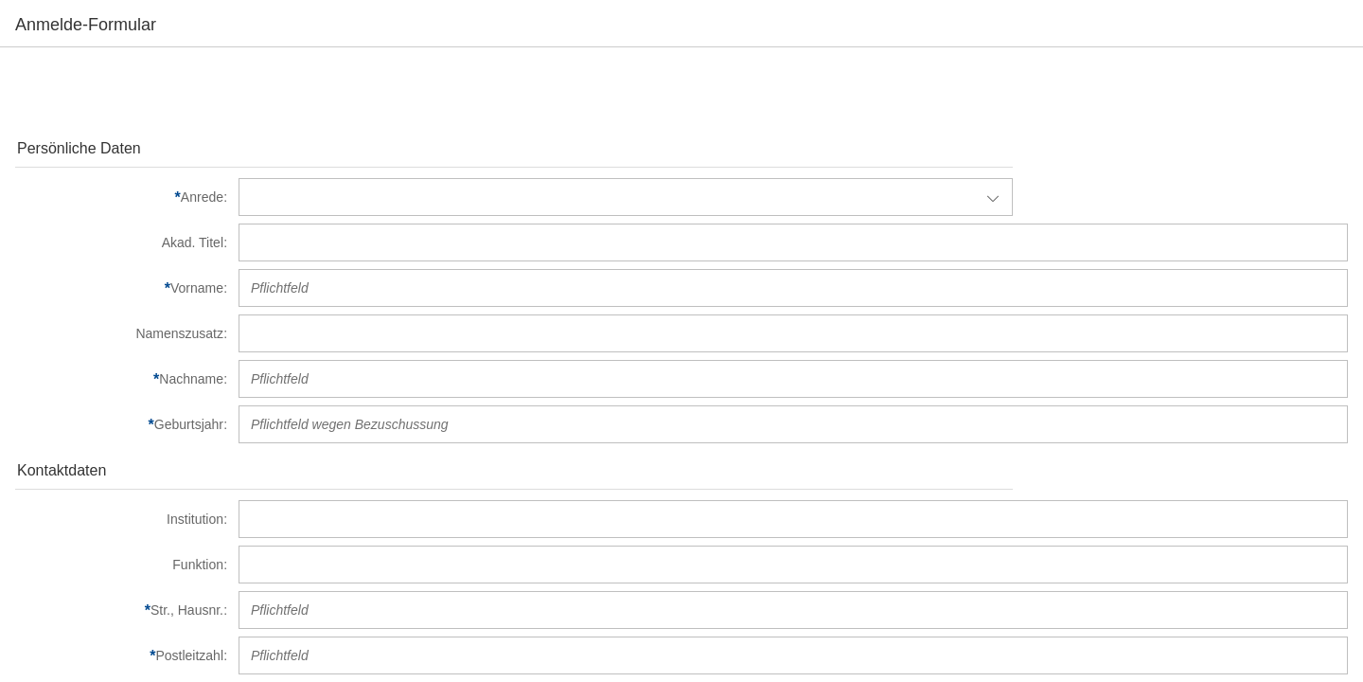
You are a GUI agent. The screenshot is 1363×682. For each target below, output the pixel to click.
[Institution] (121, 519)
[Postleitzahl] (121, 655)
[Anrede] (121, 197)
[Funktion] (121, 564)
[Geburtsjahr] (121, 424)
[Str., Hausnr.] (121, 610)
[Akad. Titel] (121, 242)
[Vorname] (121, 288)
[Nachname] (121, 378)
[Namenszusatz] (121, 333)
